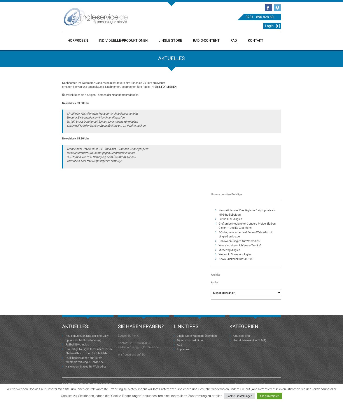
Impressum (184, 349)
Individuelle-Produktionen (123, 40)
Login (269, 26)
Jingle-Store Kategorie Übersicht (197, 335)
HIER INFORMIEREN (164, 86)
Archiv (215, 282)
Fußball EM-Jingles (230, 219)
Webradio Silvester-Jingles (235, 254)
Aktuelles (238, 335)
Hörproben (78, 40)
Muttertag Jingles (229, 250)
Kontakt (255, 40)
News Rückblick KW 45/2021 (237, 259)
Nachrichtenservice (245, 340)
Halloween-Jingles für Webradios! (239, 241)
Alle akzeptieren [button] (269, 396)
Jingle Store (170, 40)
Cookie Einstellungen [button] (239, 396)
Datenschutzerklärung (190, 340)
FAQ (234, 40)
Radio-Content (206, 40)
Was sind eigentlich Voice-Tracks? (240, 245)
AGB (179, 344)
